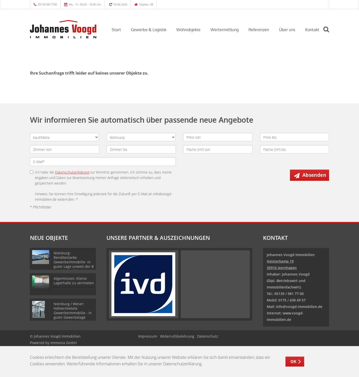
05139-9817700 (47, 4)
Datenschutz (207, 336)
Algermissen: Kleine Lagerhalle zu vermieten (74, 280)
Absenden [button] (314, 175)
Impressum (147, 336)
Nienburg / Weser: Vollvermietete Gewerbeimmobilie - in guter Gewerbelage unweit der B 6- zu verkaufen (73, 315)
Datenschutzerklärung (72, 172)
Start (116, 29)
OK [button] (293, 361)
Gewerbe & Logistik (148, 29)
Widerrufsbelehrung (177, 336)
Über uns (287, 29)
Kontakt (312, 29)
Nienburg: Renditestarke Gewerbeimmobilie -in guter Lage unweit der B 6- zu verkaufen (74, 262)
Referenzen (259, 29)
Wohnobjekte (188, 29)
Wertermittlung (224, 29)
